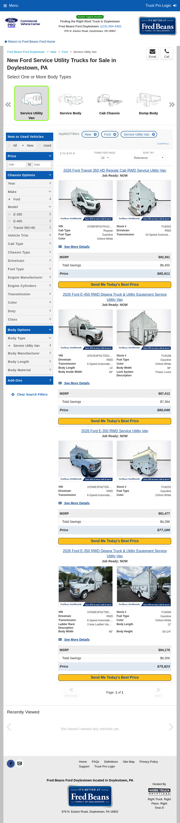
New (88, 134)
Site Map (128, 761)
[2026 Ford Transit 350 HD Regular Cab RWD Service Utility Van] (114, 170)
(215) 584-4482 (110, 26)
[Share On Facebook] (11, 764)
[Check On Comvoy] (20, 764)
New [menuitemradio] (30, 145)
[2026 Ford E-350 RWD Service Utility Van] (114, 431)
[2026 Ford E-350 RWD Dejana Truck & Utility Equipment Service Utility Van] (114, 553)
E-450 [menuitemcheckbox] (17, 221)
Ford (108, 134)
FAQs (95, 761)
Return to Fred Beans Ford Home (30, 41)
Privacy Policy (149, 761)
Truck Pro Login (104, 766)
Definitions (111, 761)
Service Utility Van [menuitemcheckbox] (26, 345)
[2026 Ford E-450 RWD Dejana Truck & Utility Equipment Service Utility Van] (114, 297)
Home (83, 761)
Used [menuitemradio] (47, 145)
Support (84, 766)
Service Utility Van (137, 134)
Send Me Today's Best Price (115, 284)
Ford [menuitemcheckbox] (16, 199)
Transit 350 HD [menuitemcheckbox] (23, 228)
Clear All (163, 143)
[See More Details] (74, 247)
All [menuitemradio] (14, 145)
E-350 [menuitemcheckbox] (17, 214)
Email (152, 54)
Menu (11, 5)
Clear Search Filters (30, 394)
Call (166, 54)
